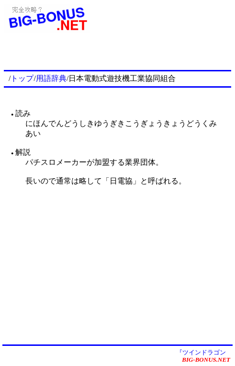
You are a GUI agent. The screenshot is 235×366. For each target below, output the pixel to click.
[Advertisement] (119, 53)
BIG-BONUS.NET (206, 359)
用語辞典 (51, 78)
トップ (22, 78)
